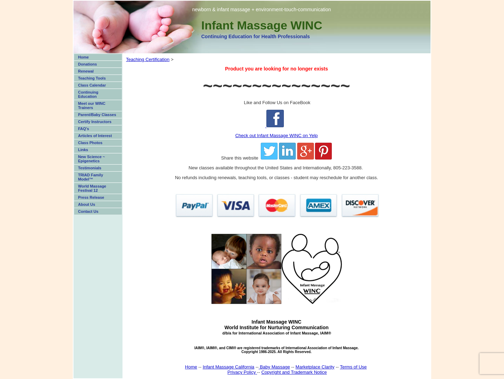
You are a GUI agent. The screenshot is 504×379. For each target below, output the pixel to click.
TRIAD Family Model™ (90, 177)
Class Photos (90, 143)
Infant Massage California (228, 367)
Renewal (86, 71)
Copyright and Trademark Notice (294, 372)
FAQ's (83, 129)
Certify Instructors (94, 122)
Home (83, 57)
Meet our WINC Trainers (91, 105)
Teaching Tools (92, 78)
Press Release (91, 197)
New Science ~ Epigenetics (91, 159)
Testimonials (89, 168)
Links (83, 150)
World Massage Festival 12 (92, 188)
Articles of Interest (95, 136)
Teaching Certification (147, 59)
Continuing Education (88, 94)
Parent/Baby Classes (97, 115)
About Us (86, 204)
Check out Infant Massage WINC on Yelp (276, 135)
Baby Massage (274, 367)
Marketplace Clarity (314, 367)
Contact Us (88, 211)
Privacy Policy (242, 372)
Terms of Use (353, 367)
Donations (87, 64)
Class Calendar (92, 85)
